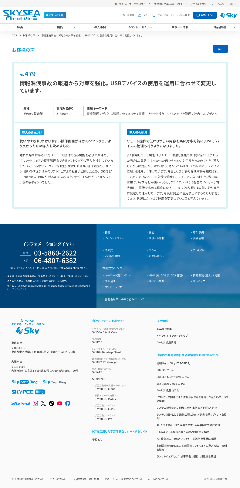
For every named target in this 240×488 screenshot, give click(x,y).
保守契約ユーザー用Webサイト (131, 3)
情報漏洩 (110, 281)
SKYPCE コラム (165, 370)
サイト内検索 (183, 15)
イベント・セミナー (140, 27)
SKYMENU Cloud (121, 387)
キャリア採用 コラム (168, 390)
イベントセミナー (115, 238)
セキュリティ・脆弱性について (123, 479)
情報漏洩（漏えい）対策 (206, 275)
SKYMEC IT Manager (119, 360)
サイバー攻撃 (156, 281)
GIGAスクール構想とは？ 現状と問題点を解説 (183, 432)
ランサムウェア (113, 287)
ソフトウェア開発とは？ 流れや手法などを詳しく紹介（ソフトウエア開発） (192, 399)
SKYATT (119, 370)
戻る (220, 49)
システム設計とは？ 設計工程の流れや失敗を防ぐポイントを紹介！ (192, 416)
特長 (20, 27)
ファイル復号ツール (201, 3)
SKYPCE (119, 340)
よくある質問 (112, 256)
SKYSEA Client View (119, 330)
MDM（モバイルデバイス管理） (166, 275)
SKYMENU (98, 379)
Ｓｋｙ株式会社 (219, 479)
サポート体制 (180, 27)
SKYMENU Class (121, 407)
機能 (60, 27)
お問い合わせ (207, 15)
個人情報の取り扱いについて (27, 479)
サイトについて (57, 479)
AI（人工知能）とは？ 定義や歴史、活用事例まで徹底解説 (188, 425)
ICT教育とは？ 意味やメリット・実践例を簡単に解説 (186, 438)
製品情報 (220, 27)
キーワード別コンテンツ (118, 275)
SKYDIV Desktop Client (119, 350)
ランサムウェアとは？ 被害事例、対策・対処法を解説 (186, 456)
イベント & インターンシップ (172, 336)
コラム (146, 15)
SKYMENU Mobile (121, 397)
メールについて (157, 479)
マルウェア (199, 281)
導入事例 (100, 27)
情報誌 (130, 15)
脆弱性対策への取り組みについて (124, 299)
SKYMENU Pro (121, 417)
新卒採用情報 (164, 329)
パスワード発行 (225, 3)
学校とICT (98, 439)
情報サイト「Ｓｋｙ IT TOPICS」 (174, 363)
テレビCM (163, 15)
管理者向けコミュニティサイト (169, 3)
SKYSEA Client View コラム (173, 377)
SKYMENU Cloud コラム (171, 383)
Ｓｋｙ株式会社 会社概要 (85, 479)
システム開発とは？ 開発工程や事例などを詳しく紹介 (187, 408)
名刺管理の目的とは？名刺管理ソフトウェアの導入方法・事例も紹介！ (192, 447)
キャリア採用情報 (166, 342)
